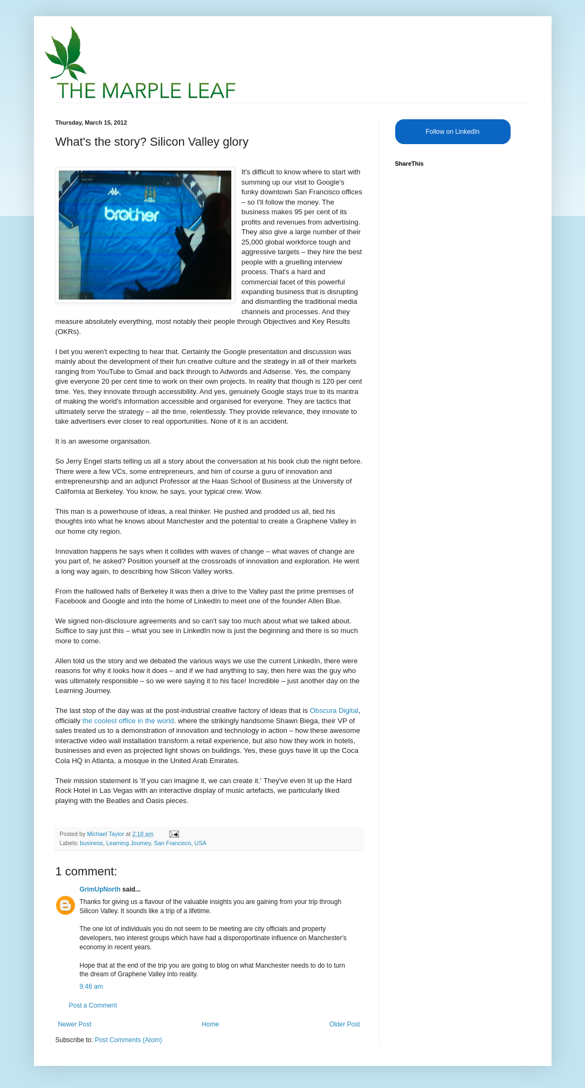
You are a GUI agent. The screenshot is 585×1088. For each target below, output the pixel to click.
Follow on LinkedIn (452, 131)
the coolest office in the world (128, 721)
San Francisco (172, 843)
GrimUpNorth (100, 889)
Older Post (344, 1024)
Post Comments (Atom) (128, 1040)
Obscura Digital (334, 710)
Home (210, 1024)
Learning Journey (128, 843)
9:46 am (91, 986)
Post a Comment (93, 1005)
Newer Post (75, 1024)
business (91, 843)
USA (201, 843)
